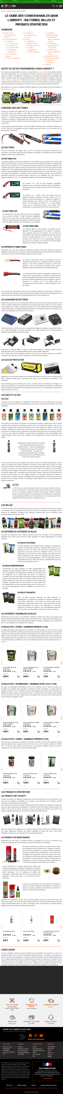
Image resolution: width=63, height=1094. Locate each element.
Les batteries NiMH (13, 48)
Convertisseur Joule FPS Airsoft (38, 1023)
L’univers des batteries (10, 39)
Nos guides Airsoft (37, 1020)
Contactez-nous (47, 1064)
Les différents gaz (31, 35)
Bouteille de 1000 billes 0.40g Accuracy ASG (10, 774)
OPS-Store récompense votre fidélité (23, 1025)
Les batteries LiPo (12, 43)
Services (35, 1018)
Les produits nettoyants (53, 58)
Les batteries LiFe (12, 45)
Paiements (20, 1018)
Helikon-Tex (50, 1024)
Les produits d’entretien (51, 56)
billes (18, 80)
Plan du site (9, 1085)
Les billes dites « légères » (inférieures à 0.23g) (54, 39)
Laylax (49, 1022)
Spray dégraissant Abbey (9, 931)
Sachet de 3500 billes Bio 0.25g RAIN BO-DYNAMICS (10, 723)
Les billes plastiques (33, 45)
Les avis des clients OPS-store (9, 1024)
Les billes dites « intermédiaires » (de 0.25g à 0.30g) (53, 46)
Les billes (27, 39)
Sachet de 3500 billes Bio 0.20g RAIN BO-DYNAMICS (30, 668)
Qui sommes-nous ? (7, 1018)
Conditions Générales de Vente (49, 1085)
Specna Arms (51, 1020)
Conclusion (47, 64)
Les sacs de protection (13, 58)
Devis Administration (23, 1022)
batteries (3, 80)
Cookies (33, 1085)
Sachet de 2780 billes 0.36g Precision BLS (50, 774)
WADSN (49, 1028)
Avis (14, 671)
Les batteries (9, 41)
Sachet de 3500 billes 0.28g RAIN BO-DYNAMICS (51, 723)
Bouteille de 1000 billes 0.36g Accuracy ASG (30, 774)
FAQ (34, 1028)
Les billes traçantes (33, 52)
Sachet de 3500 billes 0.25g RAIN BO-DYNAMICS (31, 723)
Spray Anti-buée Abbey (28, 931)
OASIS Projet (27, 1092)
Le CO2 (28, 37)
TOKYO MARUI (51, 1018)
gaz (11, 80)
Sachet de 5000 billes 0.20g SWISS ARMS (9, 668)
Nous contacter (36, 1026)
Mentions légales (22, 1085)
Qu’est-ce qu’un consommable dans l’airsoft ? (10, 35)
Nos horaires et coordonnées (6, 1021)
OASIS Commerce (34, 1092)
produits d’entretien (9, 89)
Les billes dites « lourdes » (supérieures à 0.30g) (54, 52)
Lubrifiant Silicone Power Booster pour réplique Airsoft (51, 932)
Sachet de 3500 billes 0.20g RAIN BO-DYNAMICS (51, 668)
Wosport (50, 1026)
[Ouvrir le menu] (2, 6)
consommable (43, 72)
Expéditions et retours (23, 1020)
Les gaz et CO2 (28, 33)
